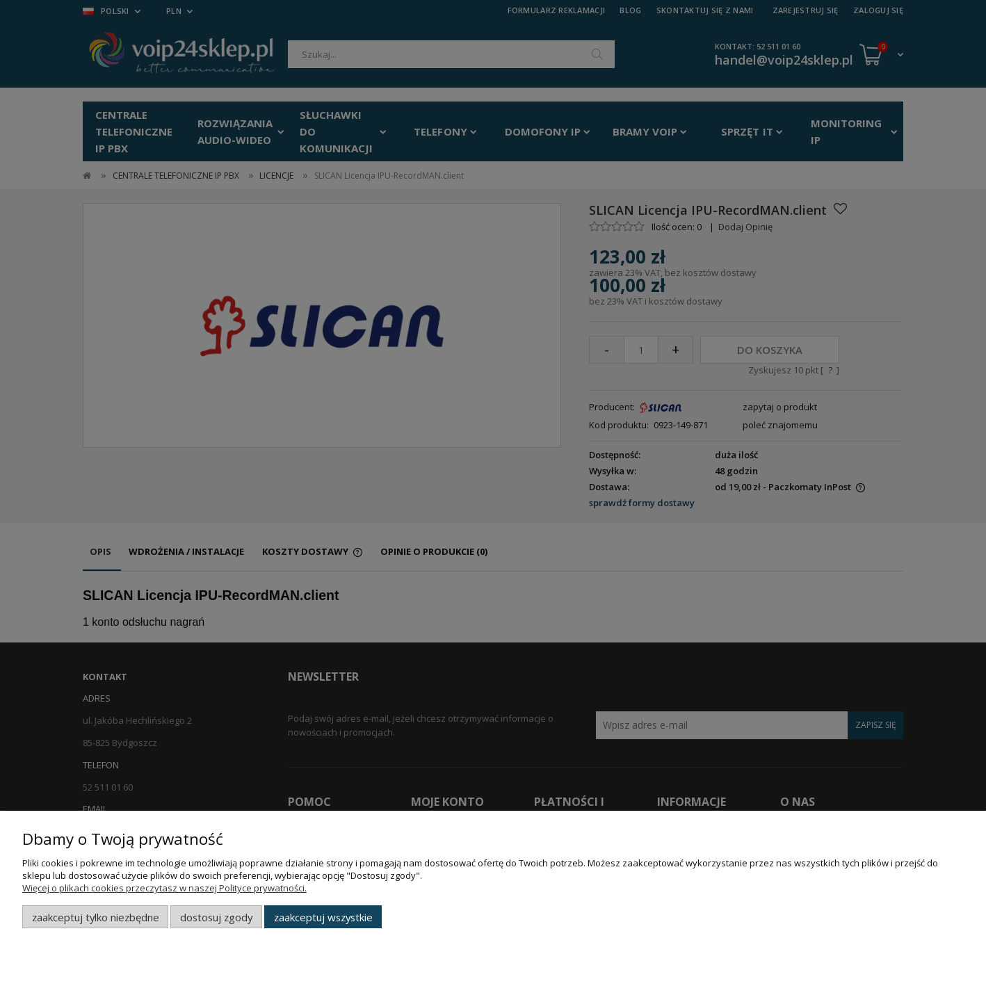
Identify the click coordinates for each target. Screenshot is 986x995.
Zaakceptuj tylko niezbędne (95, 917)
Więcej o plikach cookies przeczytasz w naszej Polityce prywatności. (164, 888)
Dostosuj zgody (216, 917)
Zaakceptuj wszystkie (323, 917)
